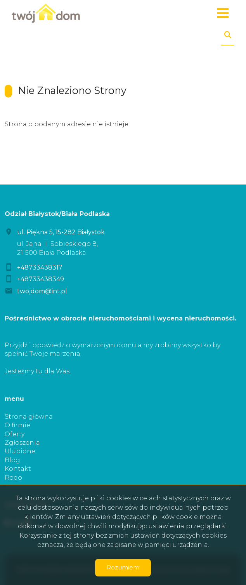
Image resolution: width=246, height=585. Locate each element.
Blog (12, 460)
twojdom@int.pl (42, 291)
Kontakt (18, 468)
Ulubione (20, 451)
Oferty (14, 434)
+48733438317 (39, 267)
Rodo (13, 477)
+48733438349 (40, 279)
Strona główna (29, 416)
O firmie (17, 425)
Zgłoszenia (22, 442)
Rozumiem (123, 567)
